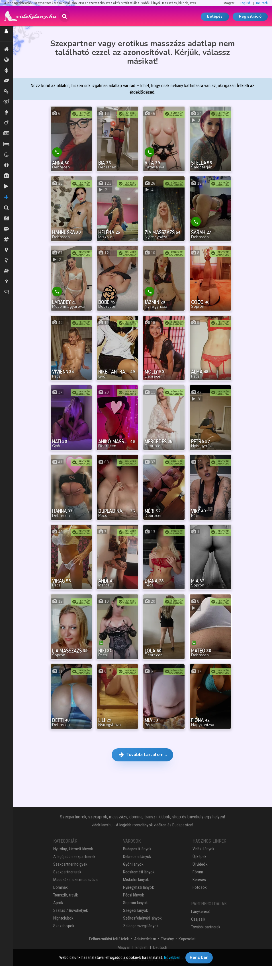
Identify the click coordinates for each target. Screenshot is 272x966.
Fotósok (200, 887)
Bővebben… (173, 959)
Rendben (199, 960)
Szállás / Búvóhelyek (6, 144)
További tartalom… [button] (142, 754)
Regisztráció (250, 16)
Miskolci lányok (136, 879)
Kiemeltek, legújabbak (6, 49)
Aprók (6, 134)
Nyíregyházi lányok (138, 887)
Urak (6, 112)
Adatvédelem (145, 938)
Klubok (6, 155)
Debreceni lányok (137, 856)
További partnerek (206, 927)
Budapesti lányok (137, 848)
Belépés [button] (214, 16)
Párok (6, 102)
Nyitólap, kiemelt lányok (73, 848)
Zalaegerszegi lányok (141, 925)
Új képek (6, 176)
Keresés (199, 879)
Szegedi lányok (135, 910)
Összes (6, 60)
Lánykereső (200, 911)
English (245, 3)
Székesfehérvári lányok (142, 918)
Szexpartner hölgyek (70, 864)
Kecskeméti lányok (139, 872)
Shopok (6, 165)
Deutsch (262, 3)
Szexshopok (63, 925)
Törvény (167, 938)
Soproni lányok (135, 902)
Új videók (6, 186)
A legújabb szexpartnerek (74, 856)
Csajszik (198, 919)
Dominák (6, 91)
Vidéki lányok (203, 848)
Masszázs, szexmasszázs (75, 879)
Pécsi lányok (133, 895)
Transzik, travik (6, 123)
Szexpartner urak (67, 872)
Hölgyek (6, 70)
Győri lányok (133, 864)
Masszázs (6, 81)
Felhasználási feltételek (109, 938)
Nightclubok (63, 918)
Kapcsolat (187, 938)
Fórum (198, 872)
